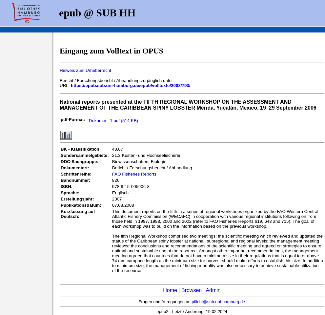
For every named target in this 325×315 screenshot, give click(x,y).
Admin (213, 290)
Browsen (191, 290)
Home (170, 290)
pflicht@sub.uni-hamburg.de (218, 301)
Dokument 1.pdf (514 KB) (113, 120)
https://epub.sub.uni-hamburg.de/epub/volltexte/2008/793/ (130, 85)
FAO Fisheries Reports (134, 174)
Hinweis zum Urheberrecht (85, 70)
